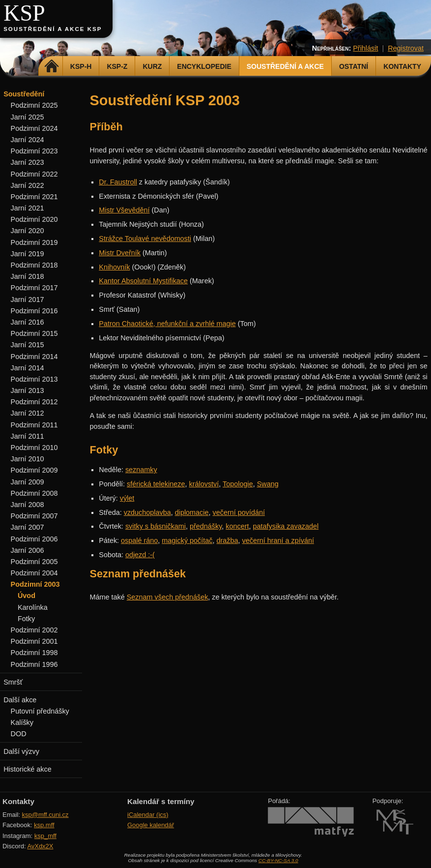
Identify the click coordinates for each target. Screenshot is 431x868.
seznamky (141, 470)
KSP (24, 13)
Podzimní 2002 (34, 630)
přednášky (206, 526)
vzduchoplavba (147, 512)
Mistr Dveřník (120, 253)
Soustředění (23, 94)
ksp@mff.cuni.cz (45, 814)
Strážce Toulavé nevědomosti (145, 238)
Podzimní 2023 (34, 151)
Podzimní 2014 (34, 356)
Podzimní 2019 (34, 242)
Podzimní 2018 (34, 265)
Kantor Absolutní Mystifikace (143, 281)
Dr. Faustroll (118, 182)
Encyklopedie (204, 66)
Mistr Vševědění (124, 210)
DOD (19, 734)
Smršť (13, 682)
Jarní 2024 (27, 140)
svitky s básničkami (155, 526)
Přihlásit (365, 48)
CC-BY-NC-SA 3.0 (278, 860)
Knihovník (114, 267)
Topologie (238, 484)
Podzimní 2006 (34, 539)
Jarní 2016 (27, 322)
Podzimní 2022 (34, 174)
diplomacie (192, 512)
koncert (237, 526)
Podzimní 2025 (34, 105)
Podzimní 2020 (34, 219)
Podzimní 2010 (34, 447)
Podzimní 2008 (34, 493)
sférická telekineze (156, 484)
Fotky (26, 619)
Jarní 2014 (27, 368)
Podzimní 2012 (34, 402)
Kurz (152, 66)
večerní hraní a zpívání (278, 540)
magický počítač (187, 540)
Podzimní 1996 (34, 664)
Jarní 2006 (27, 550)
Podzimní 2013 (34, 379)
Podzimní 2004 (34, 573)
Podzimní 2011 (34, 425)
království (204, 484)
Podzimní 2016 (34, 311)
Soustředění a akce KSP (52, 29)
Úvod (26, 595)
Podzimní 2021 (34, 197)
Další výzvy (21, 751)
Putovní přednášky (40, 711)
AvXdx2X (40, 846)
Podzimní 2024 (34, 128)
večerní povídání (239, 512)
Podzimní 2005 (34, 562)
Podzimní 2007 (34, 516)
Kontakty (402, 66)
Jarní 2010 (27, 459)
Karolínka (33, 607)
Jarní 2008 (27, 505)
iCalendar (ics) (148, 814)
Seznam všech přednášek (167, 597)
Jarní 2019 (27, 254)
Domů (51, 66)
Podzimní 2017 (34, 288)
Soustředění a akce (285, 66)
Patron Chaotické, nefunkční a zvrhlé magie (167, 324)
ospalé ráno (139, 540)
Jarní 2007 (27, 527)
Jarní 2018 (27, 276)
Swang (268, 484)
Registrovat (406, 48)
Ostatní (353, 66)
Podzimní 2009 (34, 470)
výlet (127, 498)
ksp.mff (44, 825)
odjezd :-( (140, 555)
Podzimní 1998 (34, 653)
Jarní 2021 (27, 208)
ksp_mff (45, 835)
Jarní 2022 (27, 185)
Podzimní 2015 (34, 333)
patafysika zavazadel (286, 526)
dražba (227, 540)
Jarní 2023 (27, 162)
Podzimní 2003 (35, 584)
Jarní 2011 (27, 436)
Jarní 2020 (27, 231)
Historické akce (27, 769)
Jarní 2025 (27, 117)
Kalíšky (22, 722)
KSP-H (81, 66)
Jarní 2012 (27, 413)
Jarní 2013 (27, 390)
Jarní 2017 (27, 299)
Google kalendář (150, 825)
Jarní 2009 (27, 482)
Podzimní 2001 (34, 641)
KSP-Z (117, 66)
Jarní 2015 (27, 345)
